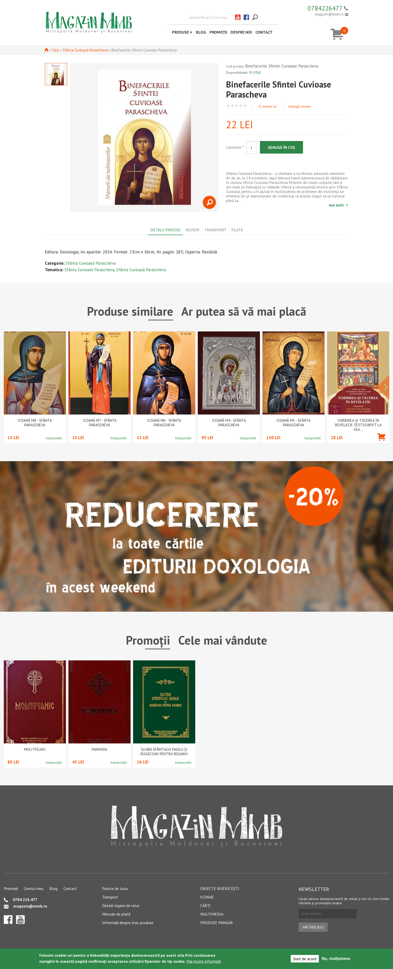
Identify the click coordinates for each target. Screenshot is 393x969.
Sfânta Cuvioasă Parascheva (85, 50)
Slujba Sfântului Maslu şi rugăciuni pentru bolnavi (164, 751)
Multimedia (211, 914)
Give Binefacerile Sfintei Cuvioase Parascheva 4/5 (241, 106)
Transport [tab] (215, 229)
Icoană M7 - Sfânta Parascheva (100, 422)
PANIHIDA (99, 749)
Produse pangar (216, 922)
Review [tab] (192, 229)
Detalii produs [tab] (165, 229)
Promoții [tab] (148, 640)
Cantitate (235, 147)
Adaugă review (299, 106)
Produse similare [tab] (130, 311)
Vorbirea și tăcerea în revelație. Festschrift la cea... (358, 425)
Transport (110, 896)
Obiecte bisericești (219, 888)
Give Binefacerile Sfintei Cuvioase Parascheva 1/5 (228, 106)
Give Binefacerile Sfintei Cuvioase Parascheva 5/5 (245, 106)
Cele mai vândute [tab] (222, 640)
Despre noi (241, 32)
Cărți (55, 50)
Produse (180, 32)
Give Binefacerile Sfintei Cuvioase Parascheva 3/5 (237, 106)
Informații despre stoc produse (127, 922)
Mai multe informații (203, 961)
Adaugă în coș (281, 147)
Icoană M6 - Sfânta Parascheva (164, 422)
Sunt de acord (304, 958)
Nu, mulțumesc (336, 958)
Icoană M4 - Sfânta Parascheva (229, 422)
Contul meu (33, 888)
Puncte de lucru (115, 888)
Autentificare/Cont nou (208, 17)
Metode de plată (116, 914)
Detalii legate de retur (121, 905)
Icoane (207, 896)
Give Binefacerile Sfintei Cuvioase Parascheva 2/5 (232, 106)
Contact (264, 32)
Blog (201, 32)
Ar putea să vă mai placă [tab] (243, 311)
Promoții (218, 32)
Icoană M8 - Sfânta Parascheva (35, 422)
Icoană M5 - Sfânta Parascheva (293, 422)
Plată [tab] (237, 229)
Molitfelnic (35, 749)
